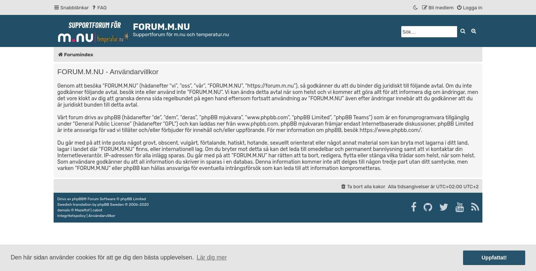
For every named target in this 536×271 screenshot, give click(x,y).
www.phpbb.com (257, 124)
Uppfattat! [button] (494, 258)
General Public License (102, 124)
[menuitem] (99, 7)
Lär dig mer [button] (212, 257)
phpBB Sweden (111, 204)
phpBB (77, 199)
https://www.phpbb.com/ (390, 130)
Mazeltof (82, 210)
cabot (97, 210)
